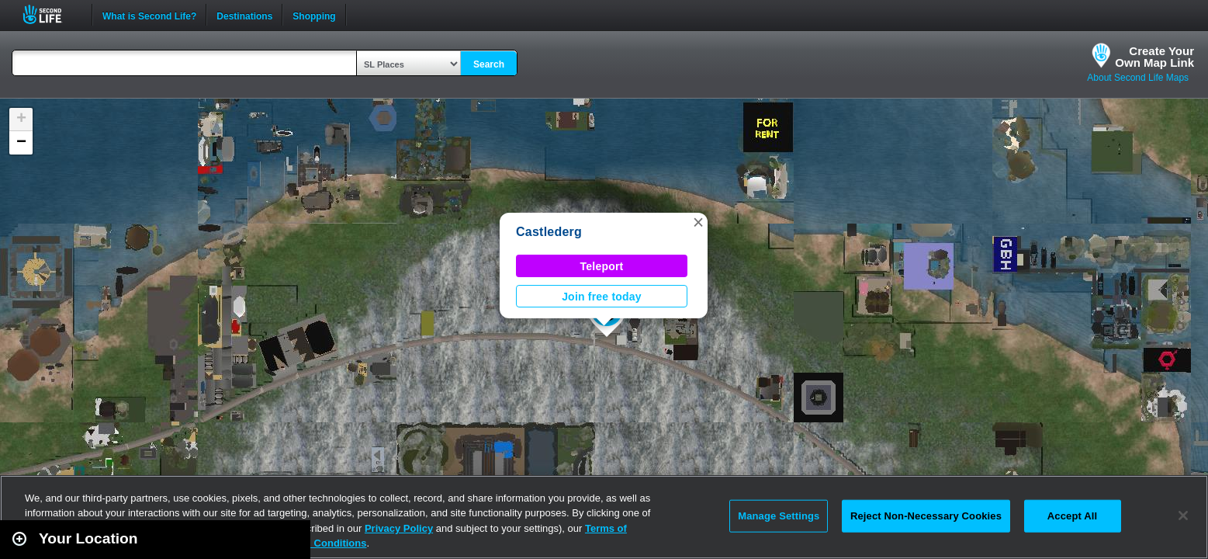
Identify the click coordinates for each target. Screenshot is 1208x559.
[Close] (1183, 515)
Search (488, 64)
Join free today (602, 296)
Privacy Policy (399, 528)
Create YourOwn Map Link (1154, 56)
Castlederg (549, 231)
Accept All (1072, 516)
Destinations (244, 15)
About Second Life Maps (1138, 77)
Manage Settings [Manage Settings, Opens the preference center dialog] (778, 516)
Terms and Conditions (313, 543)
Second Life (51, 14)
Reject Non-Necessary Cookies (926, 516)
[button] (698, 222)
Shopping (313, 15)
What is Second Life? (149, 15)
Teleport (602, 266)
